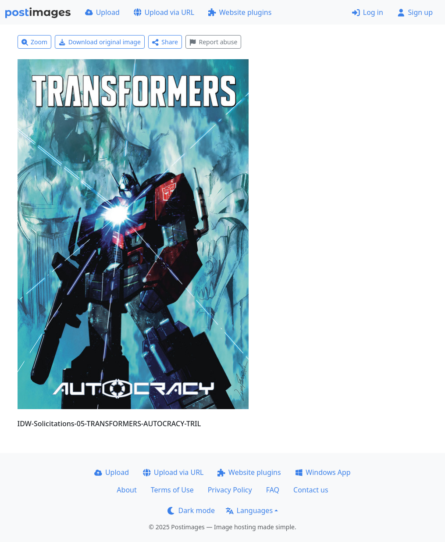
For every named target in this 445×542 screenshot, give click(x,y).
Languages (249, 510)
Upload (102, 12)
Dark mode (191, 510)
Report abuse (213, 42)
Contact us (310, 490)
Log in (367, 12)
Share (165, 42)
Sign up (415, 12)
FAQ (272, 490)
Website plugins (239, 12)
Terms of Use (172, 490)
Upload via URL (164, 12)
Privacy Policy (230, 490)
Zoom (34, 42)
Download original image (100, 42)
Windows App (323, 472)
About (126, 490)
